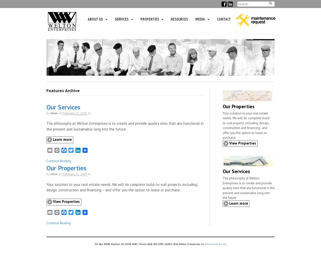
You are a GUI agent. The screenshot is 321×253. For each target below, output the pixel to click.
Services (121, 19)
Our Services (63, 107)
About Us (95, 19)
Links (223, 244)
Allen (54, 113)
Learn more (62, 139)
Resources (179, 19)
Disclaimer (212, 244)
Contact (224, 19)
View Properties (66, 201)
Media (200, 19)
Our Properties (66, 168)
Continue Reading (58, 161)
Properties (149, 19)
